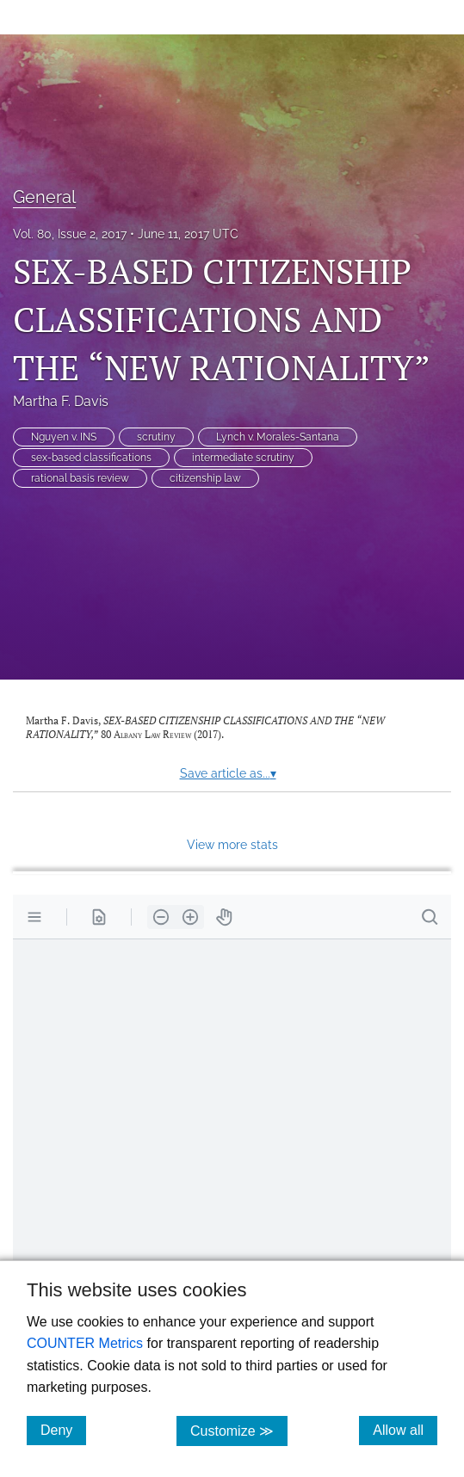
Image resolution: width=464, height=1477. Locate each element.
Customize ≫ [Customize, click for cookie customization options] (239, 1430)
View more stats (232, 844)
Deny (63, 1429)
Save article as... (228, 773)
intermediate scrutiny (243, 458)
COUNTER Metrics (85, 1343)
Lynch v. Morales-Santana (277, 437)
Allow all (405, 1429)
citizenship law (205, 478)
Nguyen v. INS (63, 437)
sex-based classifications (91, 458)
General (44, 197)
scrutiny (156, 437)
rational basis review (80, 478)
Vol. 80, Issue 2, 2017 (70, 234)
